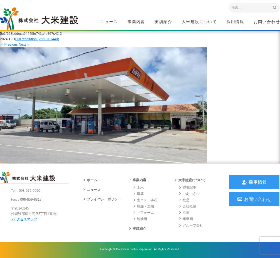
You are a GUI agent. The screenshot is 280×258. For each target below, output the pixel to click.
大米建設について (199, 21)
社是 (184, 201)
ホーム (90, 181)
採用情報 (235, 21)
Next (24, 45)
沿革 (184, 214)
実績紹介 (163, 21)
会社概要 (187, 207)
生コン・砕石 (145, 201)
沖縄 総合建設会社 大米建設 (39, 18)
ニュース (109, 21)
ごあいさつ (189, 195)
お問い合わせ (267, 21)
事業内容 (136, 21)
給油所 (140, 220)
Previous (9, 45)
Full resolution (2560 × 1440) (37, 40)
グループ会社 (191, 226)
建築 (138, 195)
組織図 (186, 220)
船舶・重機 (143, 207)
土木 (138, 188)
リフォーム (143, 214)
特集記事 (187, 188)
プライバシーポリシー (102, 200)
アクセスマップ (24, 220)
